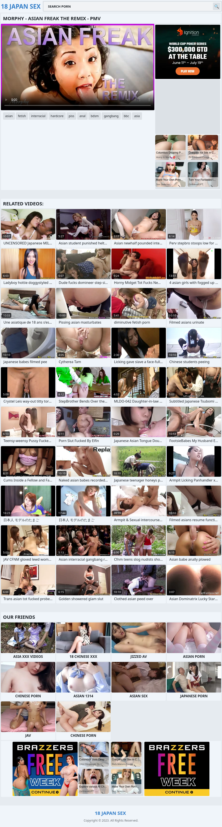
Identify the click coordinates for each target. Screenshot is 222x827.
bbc (126, 116)
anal (82, 116)
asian (9, 116)
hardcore (57, 116)
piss (71, 116)
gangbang (111, 116)
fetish (22, 116)
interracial (38, 116)
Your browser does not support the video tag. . (77, 67)
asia (137, 116)
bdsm (95, 116)
